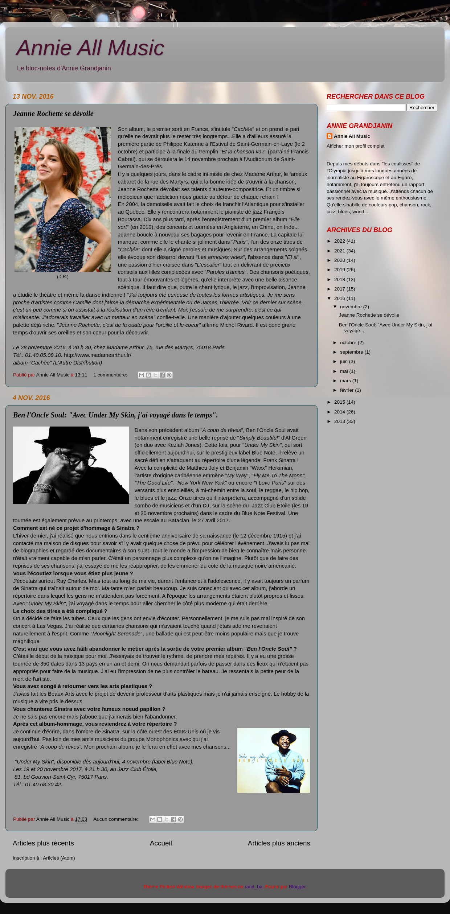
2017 (340, 289)
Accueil (161, 843)
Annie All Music (90, 48)
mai (344, 371)
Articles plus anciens (279, 843)
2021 (340, 251)
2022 (340, 241)
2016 (340, 298)
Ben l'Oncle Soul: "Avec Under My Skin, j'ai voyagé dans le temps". (115, 415)
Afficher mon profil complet (356, 146)
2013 (340, 421)
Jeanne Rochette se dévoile (53, 114)
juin (344, 361)
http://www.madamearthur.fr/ (97, 355)
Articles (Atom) (59, 858)
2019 (340, 269)
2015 (340, 402)
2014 (340, 412)
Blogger (297, 886)
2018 (340, 279)
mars (346, 380)
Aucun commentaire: (116, 819)
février (347, 390)
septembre (352, 352)
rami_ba (253, 886)
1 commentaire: (110, 375)
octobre (349, 342)
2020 (340, 260)
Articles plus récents (43, 843)
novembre (351, 306)
